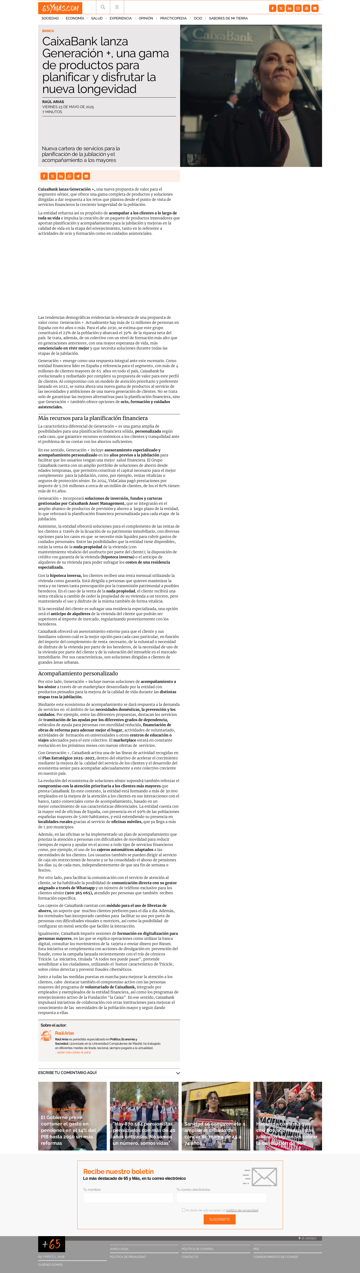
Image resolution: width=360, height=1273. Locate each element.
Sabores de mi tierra (228, 20)
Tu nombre (92, 1190)
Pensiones (123, 1096)
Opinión (146, 20)
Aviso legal (119, 1249)
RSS (256, 1249)
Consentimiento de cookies (275, 1257)
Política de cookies (197, 1249)
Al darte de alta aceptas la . (220, 1210)
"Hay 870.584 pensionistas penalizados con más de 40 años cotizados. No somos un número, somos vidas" (144, 1123)
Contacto (190, 1257)
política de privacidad (242, 1210)
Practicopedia (173, 20)
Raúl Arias (53, 102)
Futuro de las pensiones (67, 1103)
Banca (49, 31)
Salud (97, 20)
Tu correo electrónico (193, 1190)
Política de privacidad (128, 1257)
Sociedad (50, 20)
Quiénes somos (50, 1264)
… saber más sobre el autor (73, 1052)
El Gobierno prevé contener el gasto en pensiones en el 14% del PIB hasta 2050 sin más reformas (70, 1126)
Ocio (198, 20)
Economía (75, 20)
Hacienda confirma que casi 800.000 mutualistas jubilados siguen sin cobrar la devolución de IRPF (287, 1126)
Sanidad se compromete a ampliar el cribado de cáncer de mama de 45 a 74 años (214, 1129)
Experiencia (121, 20)
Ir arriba (307, 1238)
